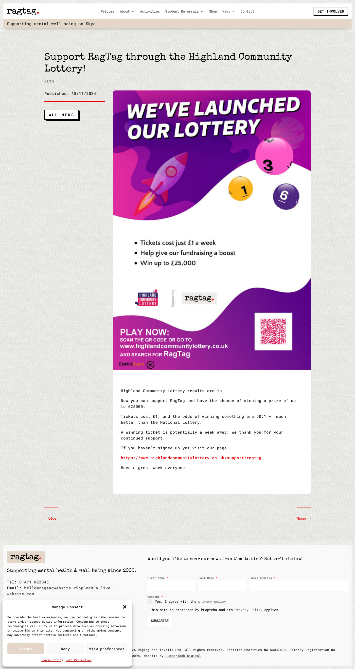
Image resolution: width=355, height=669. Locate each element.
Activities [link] (150, 12)
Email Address (262, 578)
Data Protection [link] (78, 660)
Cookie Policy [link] (52, 660)
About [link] (125, 12)
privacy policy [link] (212, 601)
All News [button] (61, 114)
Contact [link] (247, 12)
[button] (124, 606)
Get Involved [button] (331, 11)
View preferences (106, 648)
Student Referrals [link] (182, 12)
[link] (23, 11)
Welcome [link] (107, 12)
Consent (155, 597)
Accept (26, 648)
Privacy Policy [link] (248, 609)
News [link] (226, 12)
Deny (65, 648)
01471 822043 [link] (34, 581)
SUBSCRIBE (160, 620)
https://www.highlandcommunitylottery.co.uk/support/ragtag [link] (191, 457)
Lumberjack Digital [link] (183, 655)
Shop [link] (213, 12)
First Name (157, 578)
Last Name (207, 578)
